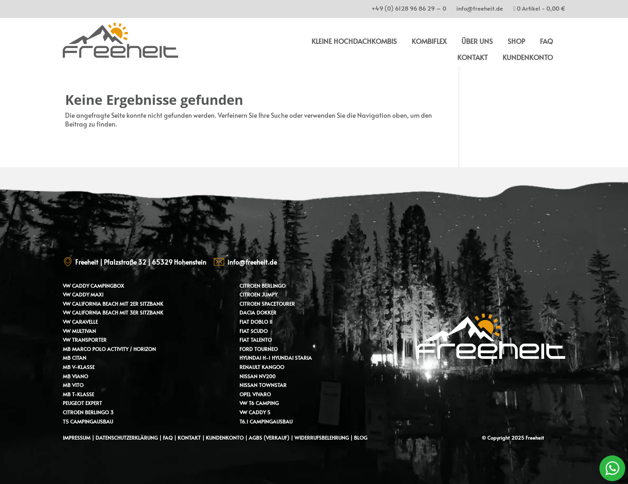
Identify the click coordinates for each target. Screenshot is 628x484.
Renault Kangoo (261, 366)
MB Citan (74, 357)
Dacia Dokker (257, 312)
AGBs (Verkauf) (269, 437)
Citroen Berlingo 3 (88, 412)
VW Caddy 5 (254, 412)
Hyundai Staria (292, 357)
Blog (360, 437)
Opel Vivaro (255, 394)
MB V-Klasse (79, 366)
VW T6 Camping (259, 402)
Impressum (76, 437)
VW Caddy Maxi (83, 294)
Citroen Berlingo (262, 285)
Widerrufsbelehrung (322, 437)
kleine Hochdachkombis (354, 41)
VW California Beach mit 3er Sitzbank (113, 312)
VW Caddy (76, 285)
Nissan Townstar (263, 384)
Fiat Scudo (253, 330)
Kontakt (472, 57)
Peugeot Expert (82, 402)
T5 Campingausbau (88, 421)
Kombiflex (429, 41)
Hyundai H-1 (254, 357)
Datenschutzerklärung (127, 437)
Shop (516, 41)
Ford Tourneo (258, 348)
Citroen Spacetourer (267, 303)
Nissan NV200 (257, 376)
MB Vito (73, 384)
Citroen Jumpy (258, 294)
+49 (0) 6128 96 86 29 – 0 (408, 9)
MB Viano (75, 376)
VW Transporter (85, 339)
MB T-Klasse (78, 394)
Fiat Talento (255, 339)
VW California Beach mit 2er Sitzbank (113, 303)
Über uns (477, 41)
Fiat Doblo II (255, 321)
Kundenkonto (527, 57)
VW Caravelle (80, 321)
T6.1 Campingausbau (266, 421)
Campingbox (107, 285)
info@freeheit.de (479, 9)
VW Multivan (79, 330)
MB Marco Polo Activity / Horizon (109, 348)
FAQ (546, 41)
